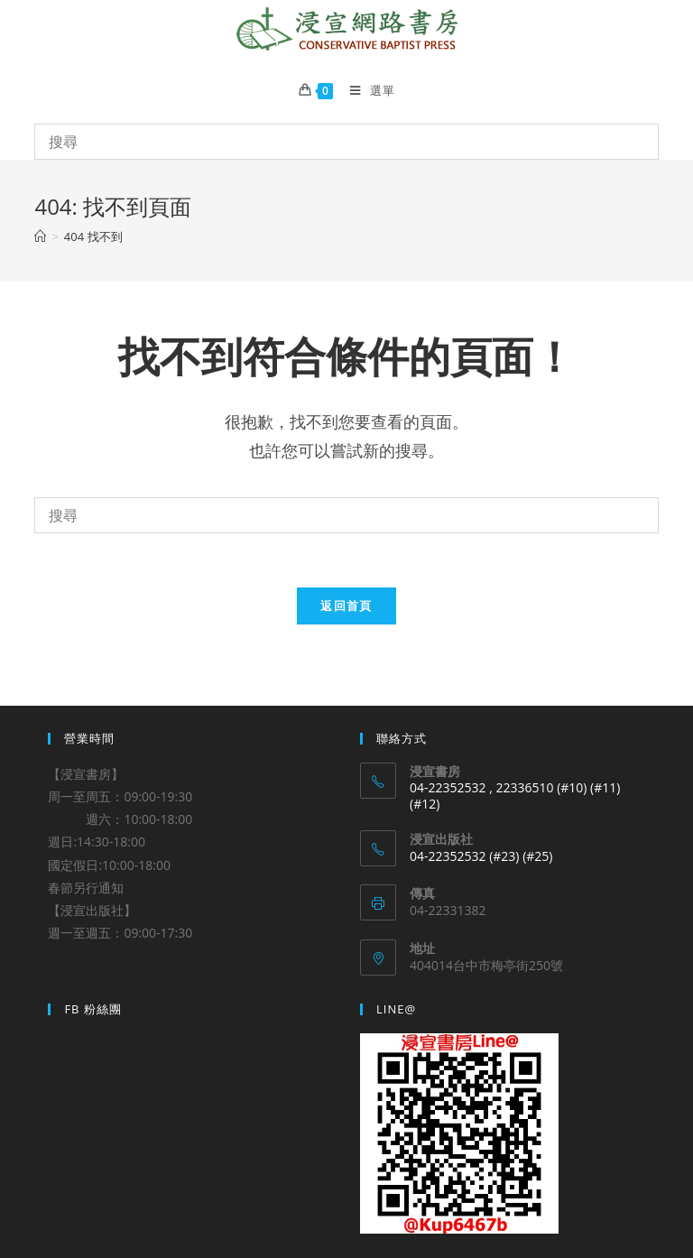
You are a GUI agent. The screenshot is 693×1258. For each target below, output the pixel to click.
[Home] (40, 236)
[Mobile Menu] (365, 90)
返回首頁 (346, 605)
